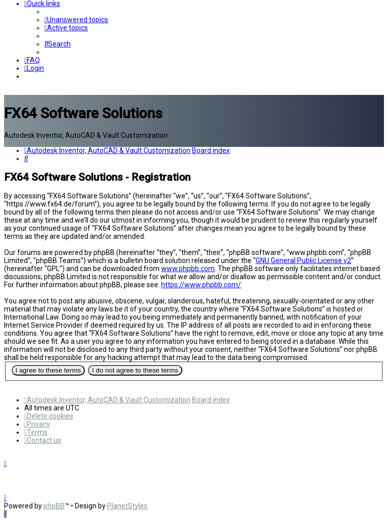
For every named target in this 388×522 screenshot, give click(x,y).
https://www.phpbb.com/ (201, 285)
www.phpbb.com (188, 269)
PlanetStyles (127, 506)
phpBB (54, 506)
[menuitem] (76, 20)
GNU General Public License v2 (303, 260)
